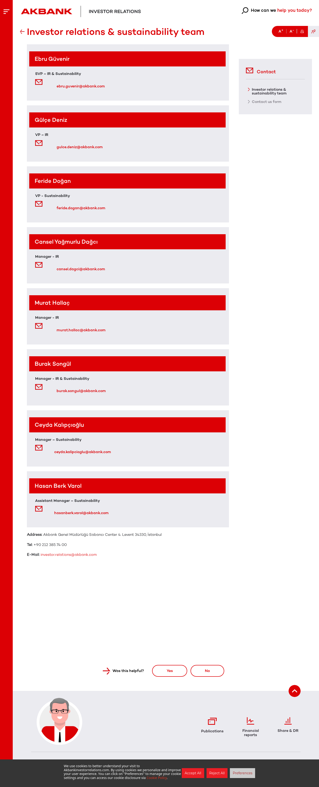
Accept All (193, 773)
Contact (261, 70)
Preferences (242, 773)
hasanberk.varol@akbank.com (81, 513)
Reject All (217, 773)
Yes (169, 670)
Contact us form (267, 101)
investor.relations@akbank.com (69, 554)
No (207, 670)
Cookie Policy (156, 777)
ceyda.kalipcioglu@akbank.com (82, 452)
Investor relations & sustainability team (269, 91)
